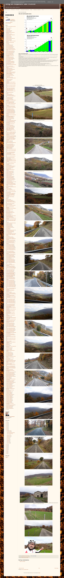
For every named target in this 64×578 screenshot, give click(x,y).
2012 (7, 449)
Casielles (7, 81)
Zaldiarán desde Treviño (9, 406)
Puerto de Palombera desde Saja (10, 304)
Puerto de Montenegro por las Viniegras (11, 297)
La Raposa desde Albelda (9, 182)
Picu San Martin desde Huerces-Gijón (10, 233)
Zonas (7, 409)
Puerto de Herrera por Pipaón (9, 271)
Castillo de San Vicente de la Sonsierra (10, 85)
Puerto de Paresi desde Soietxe (10, 305)
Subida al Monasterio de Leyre (9, 375)
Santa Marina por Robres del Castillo (10, 360)
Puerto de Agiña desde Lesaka (9, 245)
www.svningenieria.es (12, 19)
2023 (7, 424)
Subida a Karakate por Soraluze (10, 373)
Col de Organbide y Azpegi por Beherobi (11, 103)
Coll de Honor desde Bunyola (9, 118)
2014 (7, 447)
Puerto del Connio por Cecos (9, 331)
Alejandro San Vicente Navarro (10, 416)
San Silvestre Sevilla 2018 (9, 354)
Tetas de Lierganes (8, 377)
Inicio (39, 568)
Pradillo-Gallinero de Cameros (9, 244)
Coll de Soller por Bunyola (9, 125)
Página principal (7, 9)
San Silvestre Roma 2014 (9, 353)
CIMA (6, 93)
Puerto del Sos (8, 335)
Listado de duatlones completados (10, 193)
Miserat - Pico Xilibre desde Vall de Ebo (10, 205)
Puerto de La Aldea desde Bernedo (10, 281)
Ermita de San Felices (8, 148)
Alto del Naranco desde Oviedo (10, 62)
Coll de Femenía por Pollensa (9, 117)
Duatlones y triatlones (8, 23)
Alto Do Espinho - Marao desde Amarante (11, 64)
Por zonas (17, 9)
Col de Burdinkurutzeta (9, 98)
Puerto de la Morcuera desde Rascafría (10, 286)
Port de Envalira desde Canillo (9, 237)
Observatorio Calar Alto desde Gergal (10, 219)
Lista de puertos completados (9, 22)
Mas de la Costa (8, 199)
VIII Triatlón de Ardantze (9, 399)
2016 (7, 445)
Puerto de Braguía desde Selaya (10, 261)
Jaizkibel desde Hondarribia (9, 177)
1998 (7, 452)
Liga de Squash (8, 192)
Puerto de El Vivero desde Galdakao (10, 267)
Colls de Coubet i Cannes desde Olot (10, 135)
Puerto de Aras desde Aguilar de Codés (10, 249)
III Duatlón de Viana (8, 175)
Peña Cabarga (8, 228)
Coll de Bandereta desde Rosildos (10, 112)
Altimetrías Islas (8, 35)
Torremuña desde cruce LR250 (10, 380)
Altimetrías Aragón (8, 31)
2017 (7, 444)
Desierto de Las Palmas (9, 140)
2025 (7, 422)
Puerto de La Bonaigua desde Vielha (10, 285)
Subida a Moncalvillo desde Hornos (10, 374)
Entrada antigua (56, 568)
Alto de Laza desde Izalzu (9, 53)
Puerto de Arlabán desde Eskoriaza (10, 254)
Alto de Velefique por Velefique (9, 61)
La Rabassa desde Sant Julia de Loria (10, 181)
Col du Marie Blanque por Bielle (10, 109)
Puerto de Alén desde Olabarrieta (11, 432)
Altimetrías (13, 9)
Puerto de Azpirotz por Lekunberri (10, 256)
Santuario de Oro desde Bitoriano (10, 366)
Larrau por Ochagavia (8, 189)
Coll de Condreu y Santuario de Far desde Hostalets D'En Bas (10, 116)
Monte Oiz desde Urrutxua (9, 211)
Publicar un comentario (22, 561)
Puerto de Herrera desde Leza (9, 270)
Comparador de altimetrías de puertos (10, 136)
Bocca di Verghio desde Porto (9, 75)
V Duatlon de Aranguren (9, 386)
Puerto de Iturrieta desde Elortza (10, 274)
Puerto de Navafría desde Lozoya (10, 299)
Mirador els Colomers (8, 204)
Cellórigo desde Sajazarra (9, 92)
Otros (43, 9)
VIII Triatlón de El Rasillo (9, 400)
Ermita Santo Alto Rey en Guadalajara (10, 154)
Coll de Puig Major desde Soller (10, 121)
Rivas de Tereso (8, 345)
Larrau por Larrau (8, 188)
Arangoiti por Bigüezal (8, 68)
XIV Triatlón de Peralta (8, 402)
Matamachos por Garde (9, 200)
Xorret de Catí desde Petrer (9, 405)
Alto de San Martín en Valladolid (10, 58)
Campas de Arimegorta (9, 79)
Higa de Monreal (8, 168)
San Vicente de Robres (9, 355)
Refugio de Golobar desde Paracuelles (10, 339)
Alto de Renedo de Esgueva (9, 57)
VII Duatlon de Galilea (8, 396)
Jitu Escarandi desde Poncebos (10, 178)
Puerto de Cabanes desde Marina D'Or (10, 262)
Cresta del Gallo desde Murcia (9, 137)
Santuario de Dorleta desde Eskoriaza (10, 364)
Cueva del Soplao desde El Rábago (10, 138)
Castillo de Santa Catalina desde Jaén (10, 86)
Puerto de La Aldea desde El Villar (10, 282)
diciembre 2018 (9, 430)
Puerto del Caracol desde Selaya (10, 330)
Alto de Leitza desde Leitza (9, 54)
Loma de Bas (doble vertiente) (9, 196)
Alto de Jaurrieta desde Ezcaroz (10, 48)
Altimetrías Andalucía (8, 30)
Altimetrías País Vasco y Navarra (10, 38)
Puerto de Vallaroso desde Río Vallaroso (11, 326)
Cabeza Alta (7, 76)
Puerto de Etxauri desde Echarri (10, 269)
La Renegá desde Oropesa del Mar (10, 183)
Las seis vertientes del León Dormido (10, 191)
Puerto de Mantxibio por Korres (9, 295)
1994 (7, 453)
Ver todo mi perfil (7, 418)
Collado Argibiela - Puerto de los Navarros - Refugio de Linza (10, 128)
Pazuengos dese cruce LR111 (9, 227)
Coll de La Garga (8, 119)
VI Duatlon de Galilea (8, 392)
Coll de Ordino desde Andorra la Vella (10, 120)
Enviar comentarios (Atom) (25, 569)
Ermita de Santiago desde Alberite (10, 152)
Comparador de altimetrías (25, 9)
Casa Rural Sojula (8, 80)
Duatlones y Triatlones (37, 9)
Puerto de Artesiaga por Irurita (9, 255)
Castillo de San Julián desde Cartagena (11, 83)
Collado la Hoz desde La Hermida (10, 133)
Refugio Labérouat (8, 341)
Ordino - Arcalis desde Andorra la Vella (10, 220)
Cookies (6, 457)
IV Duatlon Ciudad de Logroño (9, 176)
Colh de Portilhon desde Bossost (10, 110)
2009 (7, 451)
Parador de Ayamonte (8, 224)
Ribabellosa (7, 344)
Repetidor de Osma (8, 343)
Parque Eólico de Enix (8, 225)
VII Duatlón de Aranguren (9, 395)
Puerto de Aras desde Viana (9, 251)
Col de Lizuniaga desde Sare (9, 102)
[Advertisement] (38, 565)
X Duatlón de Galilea (8, 401)
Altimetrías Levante (8, 37)
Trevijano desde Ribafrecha (9, 383)
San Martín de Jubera (8, 349)
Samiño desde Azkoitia (9, 347)
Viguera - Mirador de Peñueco (9, 394)
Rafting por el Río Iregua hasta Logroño (10, 336)
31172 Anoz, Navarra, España (25, 557)
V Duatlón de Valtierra (8, 387)
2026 (7, 421)
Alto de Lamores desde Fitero (9, 52)
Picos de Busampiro (8, 232)
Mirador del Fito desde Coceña (9, 203)
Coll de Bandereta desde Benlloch (10, 111)
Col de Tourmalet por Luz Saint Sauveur (11, 107)
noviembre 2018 (9, 431)
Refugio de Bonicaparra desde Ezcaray (10, 338)
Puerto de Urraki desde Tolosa (9, 325)
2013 (7, 448)
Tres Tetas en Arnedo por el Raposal (10, 382)
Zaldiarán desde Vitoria (9, 407)
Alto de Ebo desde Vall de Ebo (9, 46)
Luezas (7, 197)
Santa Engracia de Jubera (9, 359)
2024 (7, 423)
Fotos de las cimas (8, 165)
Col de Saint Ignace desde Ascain (10, 106)
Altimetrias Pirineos (8, 39)
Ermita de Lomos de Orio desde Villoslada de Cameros (10, 147)
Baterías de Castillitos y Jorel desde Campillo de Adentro (10, 73)
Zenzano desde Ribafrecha (9, 408)
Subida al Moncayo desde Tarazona (10, 376)
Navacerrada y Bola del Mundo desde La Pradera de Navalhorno (11, 216)
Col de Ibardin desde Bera (9, 99)
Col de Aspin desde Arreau (9, 97)
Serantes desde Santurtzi (9, 369)
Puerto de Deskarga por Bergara (10, 266)
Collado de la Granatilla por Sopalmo (10, 132)
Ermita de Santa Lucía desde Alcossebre (11, 150)
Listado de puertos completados (10, 194)
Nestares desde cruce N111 (9, 217)
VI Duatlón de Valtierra (8, 393)
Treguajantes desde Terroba (9, 381)
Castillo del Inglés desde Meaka (10, 88)
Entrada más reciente (21, 568)
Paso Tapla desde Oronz (9, 226)
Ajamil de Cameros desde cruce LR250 (11, 26)
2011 (7, 450)
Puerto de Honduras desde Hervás (10, 272)
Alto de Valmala (8, 60)
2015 (7, 446)
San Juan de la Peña (8, 348)
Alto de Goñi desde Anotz (9, 47)
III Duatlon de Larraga (8, 173)
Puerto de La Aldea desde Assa (10, 280)
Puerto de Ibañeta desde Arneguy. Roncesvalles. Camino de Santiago (10, 273)
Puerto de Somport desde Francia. (10, 320)
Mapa (31, 9)
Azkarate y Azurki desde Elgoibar (10, 69)
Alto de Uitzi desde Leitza (9, 59)
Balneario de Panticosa (9, 70)
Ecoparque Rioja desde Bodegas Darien (11, 142)
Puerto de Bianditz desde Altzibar (10, 260)
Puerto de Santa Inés (8, 316)
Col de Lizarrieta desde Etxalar (10, 101)
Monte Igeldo (7, 210)
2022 (7, 425)
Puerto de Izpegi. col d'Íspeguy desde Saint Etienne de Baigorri (10, 276)
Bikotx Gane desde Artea (9, 74)
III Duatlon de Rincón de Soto (9, 174)
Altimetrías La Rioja (8, 36)
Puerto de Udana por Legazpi (9, 324)
